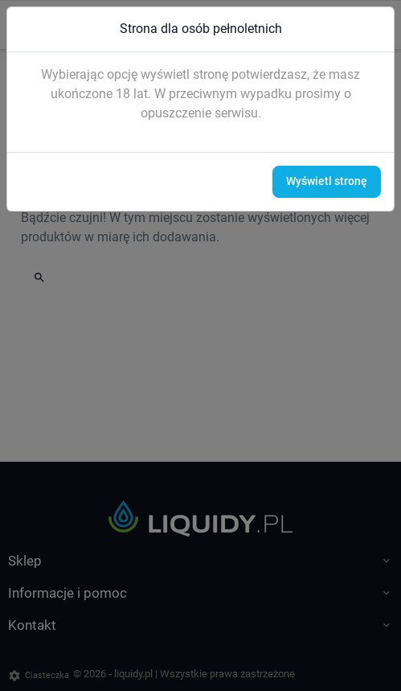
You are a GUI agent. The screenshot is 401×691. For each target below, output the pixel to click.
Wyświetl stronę (326, 181)
